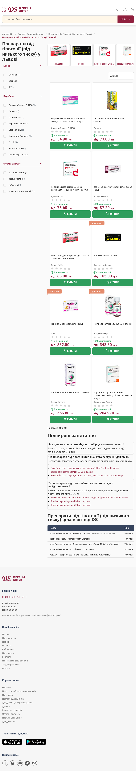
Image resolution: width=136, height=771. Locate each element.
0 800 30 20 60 (14, 597)
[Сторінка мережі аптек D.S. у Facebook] (5, 764)
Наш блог (6, 687)
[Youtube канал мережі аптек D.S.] (20, 764)
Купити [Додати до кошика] (70, 145)
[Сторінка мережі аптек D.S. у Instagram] (13, 764)
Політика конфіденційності (15, 661)
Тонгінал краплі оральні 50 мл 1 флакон (71, 501)
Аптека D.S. (7, 34)
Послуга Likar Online (12, 718)
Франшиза (7, 646)
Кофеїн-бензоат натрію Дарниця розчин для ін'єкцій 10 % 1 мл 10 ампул (87, 475)
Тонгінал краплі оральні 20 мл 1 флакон (71, 505)
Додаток (6, 706)
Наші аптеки (8, 695)
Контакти (6, 657)
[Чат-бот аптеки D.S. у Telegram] (27, 764)
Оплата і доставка (11, 714)
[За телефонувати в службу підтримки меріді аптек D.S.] (117, 10)
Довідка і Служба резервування (17, 702)
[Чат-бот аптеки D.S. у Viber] (35, 764)
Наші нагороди (9, 638)
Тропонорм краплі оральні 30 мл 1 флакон (72, 472)
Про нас (6, 634)
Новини (5, 642)
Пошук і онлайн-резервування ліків (19, 691)
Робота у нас (8, 649)
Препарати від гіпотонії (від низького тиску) (70, 34)
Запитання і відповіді (12, 710)
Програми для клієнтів (13, 699)
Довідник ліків (9, 721)
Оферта (6, 668)
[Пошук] (126, 19)
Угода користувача (11, 664)
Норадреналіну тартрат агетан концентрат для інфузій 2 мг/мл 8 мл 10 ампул (89, 497)
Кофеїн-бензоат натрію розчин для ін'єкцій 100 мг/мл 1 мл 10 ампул (85, 468)
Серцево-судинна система (31, 34)
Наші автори (8, 653)
